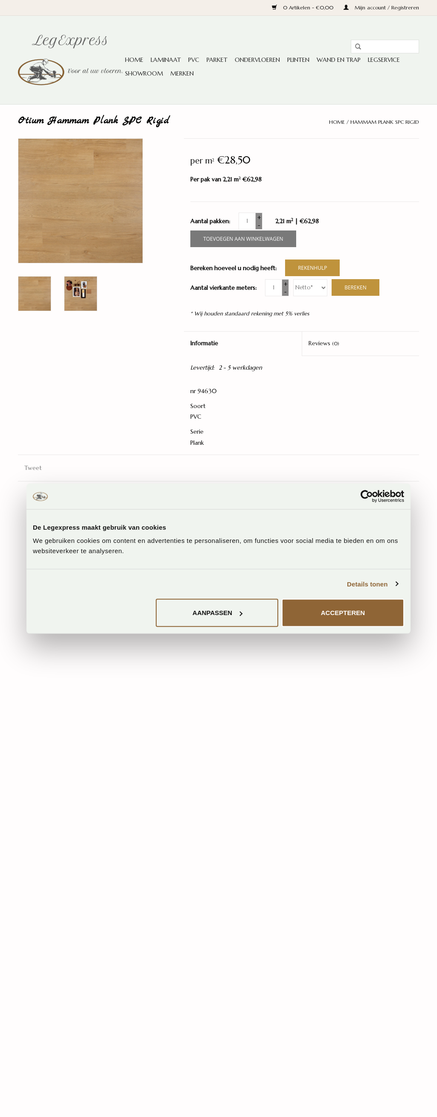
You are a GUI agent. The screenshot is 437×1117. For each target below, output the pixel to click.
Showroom (144, 73)
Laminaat (166, 60)
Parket (217, 60)
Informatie (204, 343)
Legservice (384, 60)
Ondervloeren (257, 60)
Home (134, 60)
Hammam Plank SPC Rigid (384, 122)
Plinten (298, 60)
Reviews (324, 343)
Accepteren (343, 612)
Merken (182, 73)
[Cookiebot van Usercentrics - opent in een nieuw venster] (366, 496)
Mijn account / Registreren (381, 7)
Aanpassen (217, 612)
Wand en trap (339, 60)
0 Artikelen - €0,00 (303, 7)
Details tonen (367, 583)
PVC (193, 60)
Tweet (33, 468)
